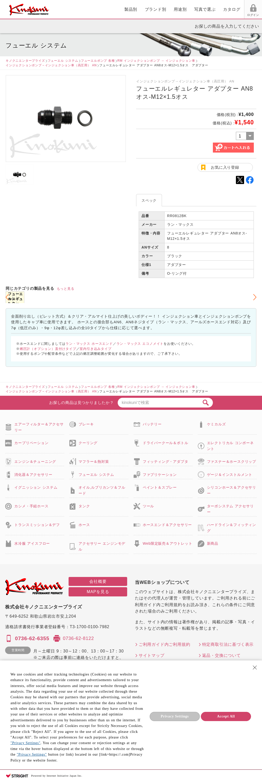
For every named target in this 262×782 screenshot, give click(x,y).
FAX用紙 (233, 14)
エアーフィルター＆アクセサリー (38, 427)
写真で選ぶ (146, 9)
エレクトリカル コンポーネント (230, 446)
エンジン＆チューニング (35, 461)
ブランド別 (96, 9)
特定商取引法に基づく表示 (228, 644)
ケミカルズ (216, 424)
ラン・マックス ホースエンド (89, 344)
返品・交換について (221, 655)
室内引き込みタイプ (95, 349)
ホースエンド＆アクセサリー (167, 525)
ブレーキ (86, 424)
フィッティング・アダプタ (165, 461)
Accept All (226, 716)
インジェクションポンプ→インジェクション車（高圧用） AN (51, 65)
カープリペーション (31, 443)
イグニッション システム (35, 487)
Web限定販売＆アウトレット (167, 543)
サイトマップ (152, 655)
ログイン (195, 14)
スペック (149, 200)
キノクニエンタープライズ (25, 60)
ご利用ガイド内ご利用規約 (164, 644)
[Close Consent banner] (254, 667)
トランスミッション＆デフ (37, 525)
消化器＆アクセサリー (33, 475)
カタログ (172, 9)
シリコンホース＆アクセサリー (231, 490)
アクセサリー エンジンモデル (102, 546)
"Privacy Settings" (25, 743)
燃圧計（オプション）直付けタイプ (48, 349)
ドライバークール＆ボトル (165, 443)
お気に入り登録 (225, 167)
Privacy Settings (175, 716)
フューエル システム (63, 60)
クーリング (88, 443)
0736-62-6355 (32, 638)
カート (254, 10)
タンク (84, 506)
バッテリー (152, 424)
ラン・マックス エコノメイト (140, 344)
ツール (148, 506)
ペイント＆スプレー (160, 487)
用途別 (121, 9)
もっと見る (65, 289)
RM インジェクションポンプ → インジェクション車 (156, 60)
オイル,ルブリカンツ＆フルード (102, 490)
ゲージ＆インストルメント (230, 475)
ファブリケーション (160, 475)
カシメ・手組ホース (31, 506)
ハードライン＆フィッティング (231, 527)
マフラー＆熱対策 (94, 461)
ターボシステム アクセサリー (230, 509)
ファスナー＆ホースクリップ (231, 461)
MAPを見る (98, 592)
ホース (84, 525)
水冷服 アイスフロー (32, 543)
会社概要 (97, 581)
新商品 (212, 543)
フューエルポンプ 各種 (98, 60)
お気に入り (214, 14)
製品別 (72, 9)
